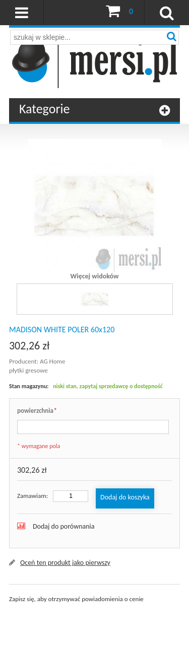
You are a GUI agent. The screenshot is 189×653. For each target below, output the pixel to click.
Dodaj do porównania (64, 526)
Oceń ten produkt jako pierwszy (65, 562)
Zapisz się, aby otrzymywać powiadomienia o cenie (76, 599)
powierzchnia (36, 411)
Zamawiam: (32, 495)
